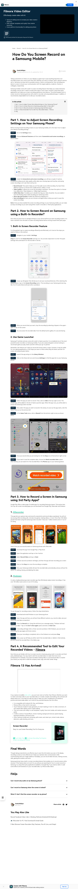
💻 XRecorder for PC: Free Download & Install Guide (27, 820)
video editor (28, 695)
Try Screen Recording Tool (33, 738)
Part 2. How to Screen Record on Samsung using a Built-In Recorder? (34, 106)
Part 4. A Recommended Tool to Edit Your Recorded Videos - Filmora (34, 109)
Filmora (40, 649)
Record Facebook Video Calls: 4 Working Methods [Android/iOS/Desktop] (34, 817)
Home (13, 48)
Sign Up (64, 886)
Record (19, 48)
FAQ (16, 111)
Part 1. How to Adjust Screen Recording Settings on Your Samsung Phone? (36, 104)
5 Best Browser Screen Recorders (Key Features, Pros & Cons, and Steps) (34, 824)
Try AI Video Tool (19, 738)
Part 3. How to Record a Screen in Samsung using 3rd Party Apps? (33, 108)
